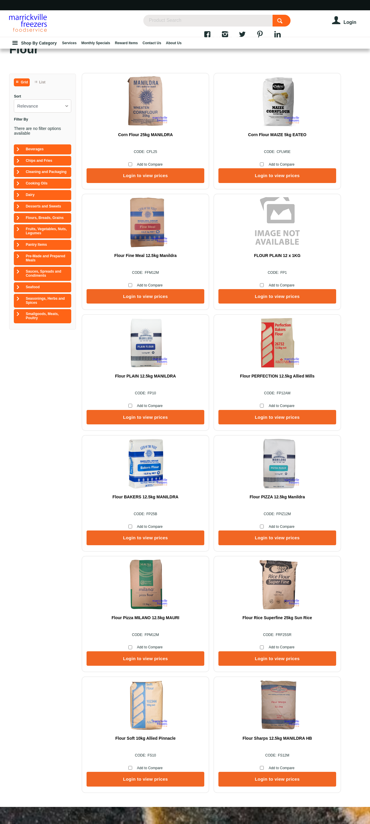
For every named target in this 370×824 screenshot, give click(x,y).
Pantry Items (36, 283)
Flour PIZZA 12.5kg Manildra (211, 415)
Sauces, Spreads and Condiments (43, 312)
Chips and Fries (39, 199)
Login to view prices (123, 213)
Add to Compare (128, 203)
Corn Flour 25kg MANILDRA (123, 173)
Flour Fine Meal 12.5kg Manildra (299, 173)
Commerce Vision (180, 804)
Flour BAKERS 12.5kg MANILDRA (123, 415)
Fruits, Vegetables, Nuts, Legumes (46, 269)
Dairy (30, 233)
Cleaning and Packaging (46, 210)
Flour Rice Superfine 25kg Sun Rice (123, 536)
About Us (153, 665)
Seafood (32, 325)
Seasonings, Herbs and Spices (45, 339)
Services (216, 665)
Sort (17, 135)
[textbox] (221, 23)
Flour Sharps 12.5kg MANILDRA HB (299, 536)
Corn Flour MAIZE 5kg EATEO (211, 173)
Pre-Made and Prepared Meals (45, 296)
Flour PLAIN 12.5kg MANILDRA (211, 294)
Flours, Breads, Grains (45, 256)
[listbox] (42, 144)
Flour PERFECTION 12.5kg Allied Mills (299, 294)
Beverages (35, 187)
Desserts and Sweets (43, 245)
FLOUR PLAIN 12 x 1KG (123, 294)
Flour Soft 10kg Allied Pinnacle (211, 536)
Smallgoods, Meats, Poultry (42, 354)
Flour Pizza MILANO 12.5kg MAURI (299, 415)
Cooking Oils (36, 222)
